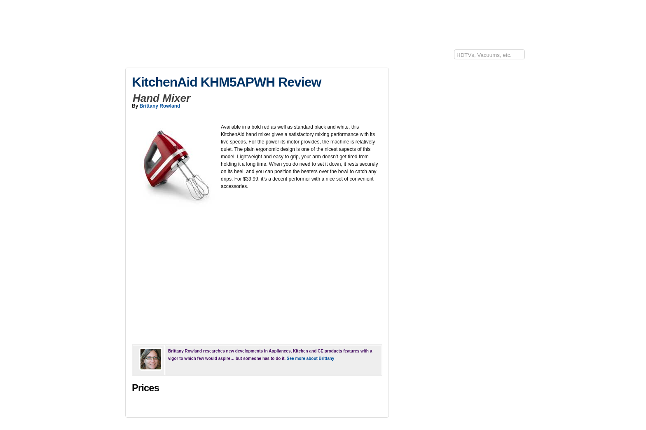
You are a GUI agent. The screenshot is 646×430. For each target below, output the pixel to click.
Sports (299, 56)
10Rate (133, 56)
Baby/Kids (371, 56)
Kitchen (194, 56)
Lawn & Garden (264, 56)
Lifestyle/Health (333, 56)
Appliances (225, 56)
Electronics (164, 56)
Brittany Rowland (160, 106)
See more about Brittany (311, 358)
